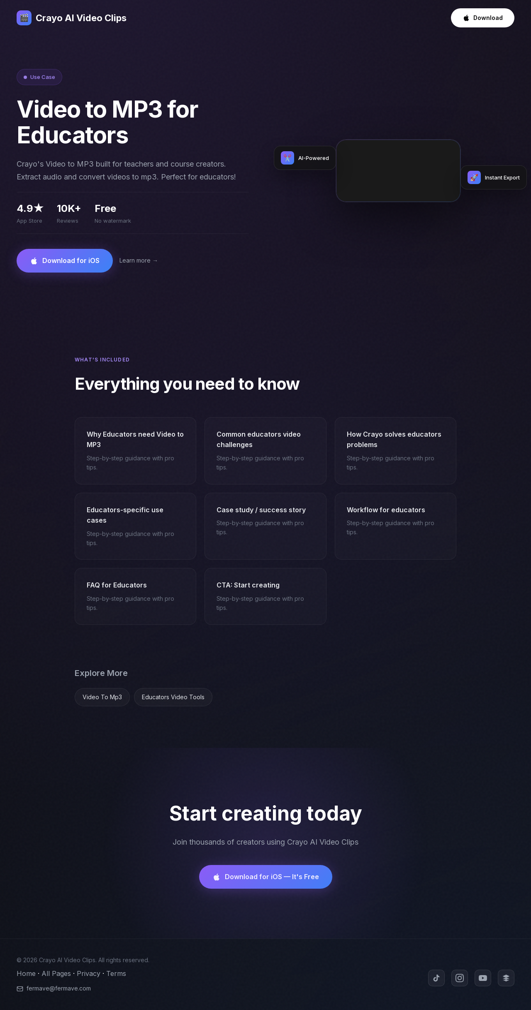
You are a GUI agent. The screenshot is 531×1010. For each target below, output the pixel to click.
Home (26, 973)
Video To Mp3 (102, 696)
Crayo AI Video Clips (72, 17)
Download (483, 18)
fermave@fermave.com (54, 988)
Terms (116, 973)
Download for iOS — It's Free (265, 876)
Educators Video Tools (173, 696)
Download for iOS (65, 260)
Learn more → (138, 260)
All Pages (56, 973)
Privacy (88, 973)
